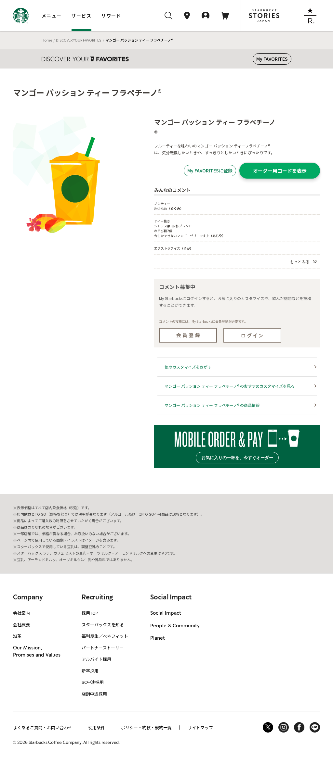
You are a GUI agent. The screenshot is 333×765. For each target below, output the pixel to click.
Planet (157, 638)
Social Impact (165, 613)
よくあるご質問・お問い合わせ (42, 727)
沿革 (17, 636)
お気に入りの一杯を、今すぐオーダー (237, 457)
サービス (82, 15)
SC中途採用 (93, 682)
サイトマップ (200, 727)
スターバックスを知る (103, 624)
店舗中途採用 (94, 694)
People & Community (175, 626)
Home (47, 40)
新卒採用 (90, 671)
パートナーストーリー (103, 648)
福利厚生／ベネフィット (105, 636)
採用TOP (90, 613)
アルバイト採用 (96, 659)
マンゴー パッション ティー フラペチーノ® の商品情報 (212, 405)
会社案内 (21, 613)
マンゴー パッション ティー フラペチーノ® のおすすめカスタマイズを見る (230, 386)
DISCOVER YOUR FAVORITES (78, 40)
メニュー (52, 15)
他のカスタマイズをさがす (188, 367)
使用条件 (96, 727)
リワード (111, 15)
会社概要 (21, 624)
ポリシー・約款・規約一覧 (146, 727)
